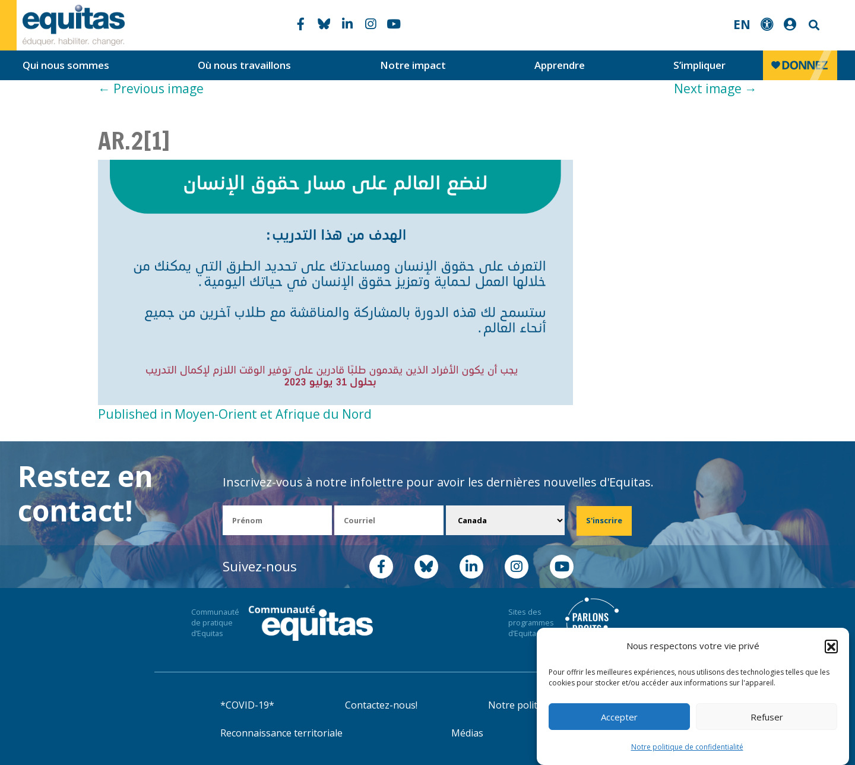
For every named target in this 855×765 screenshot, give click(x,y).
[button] (831, 646)
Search (812, 25)
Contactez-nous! (381, 705)
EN (741, 24)
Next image (715, 88)
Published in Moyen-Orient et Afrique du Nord (235, 414)
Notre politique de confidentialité (687, 747)
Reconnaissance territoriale (281, 732)
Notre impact (413, 65)
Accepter (619, 717)
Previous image (151, 88)
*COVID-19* (247, 705)
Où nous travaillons (244, 65)
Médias (467, 732)
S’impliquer (699, 65)
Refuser (766, 717)
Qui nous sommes (66, 65)
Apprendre (559, 65)
